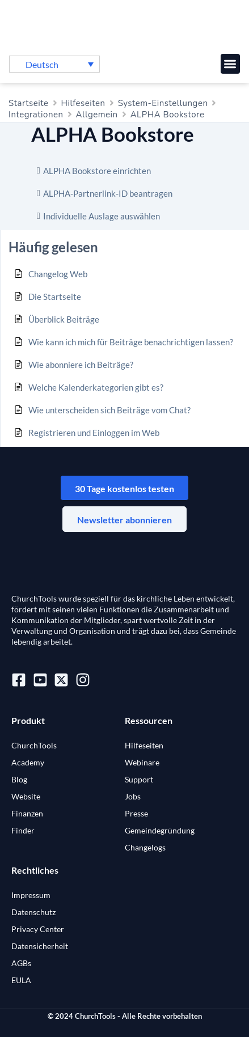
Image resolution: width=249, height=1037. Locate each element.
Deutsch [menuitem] (42, 64)
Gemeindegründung (160, 830)
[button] (230, 64)
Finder (23, 830)
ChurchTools (34, 745)
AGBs (21, 963)
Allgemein (97, 114)
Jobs (133, 796)
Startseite (29, 103)
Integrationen (36, 114)
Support (139, 779)
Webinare (142, 762)
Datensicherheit (39, 946)
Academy (27, 762)
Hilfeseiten (83, 103)
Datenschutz (33, 912)
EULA (21, 980)
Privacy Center (37, 929)
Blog (19, 779)
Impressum (30, 895)
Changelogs (145, 847)
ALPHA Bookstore (167, 114)
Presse (136, 813)
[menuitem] (54, 64)
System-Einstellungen (163, 103)
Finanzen (27, 813)
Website (25, 796)
